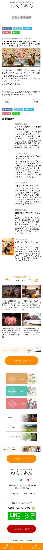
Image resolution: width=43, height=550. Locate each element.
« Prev (6, 102)
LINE (15, 32)
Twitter (17, 28)
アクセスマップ (21, 459)
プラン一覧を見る (21, 361)
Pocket (6, 32)
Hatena (28, 28)
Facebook (6, 28)
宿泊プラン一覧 (21, 529)
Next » (36, 102)
